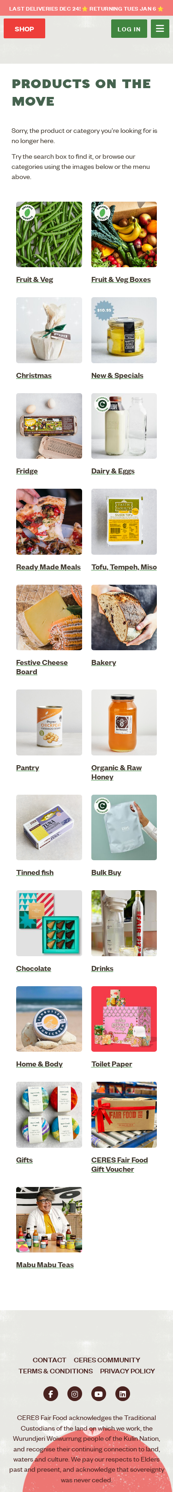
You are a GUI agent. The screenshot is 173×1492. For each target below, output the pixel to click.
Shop (24, 28)
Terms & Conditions (55, 1370)
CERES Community (107, 1359)
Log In (129, 28)
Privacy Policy (127, 1370)
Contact (49, 1359)
